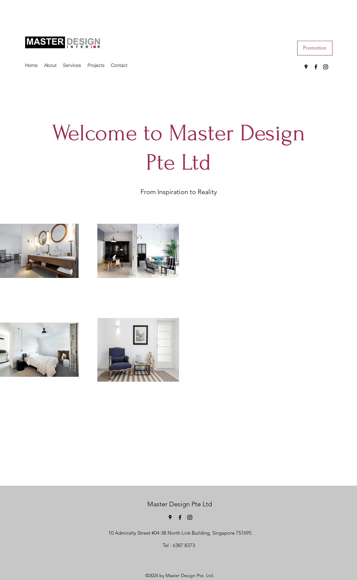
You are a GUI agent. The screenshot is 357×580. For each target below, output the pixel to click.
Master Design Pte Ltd (179, 504)
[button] (315, 48)
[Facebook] (316, 67)
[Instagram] (325, 67)
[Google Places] (306, 67)
